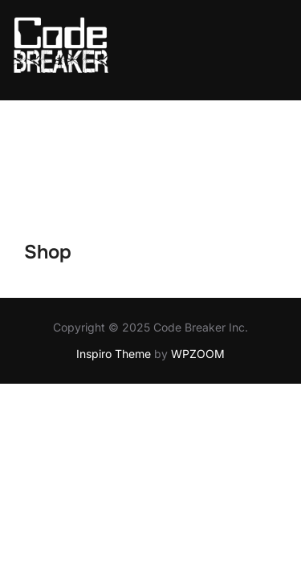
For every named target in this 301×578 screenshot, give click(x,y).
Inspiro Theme (113, 253)
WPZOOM (198, 253)
